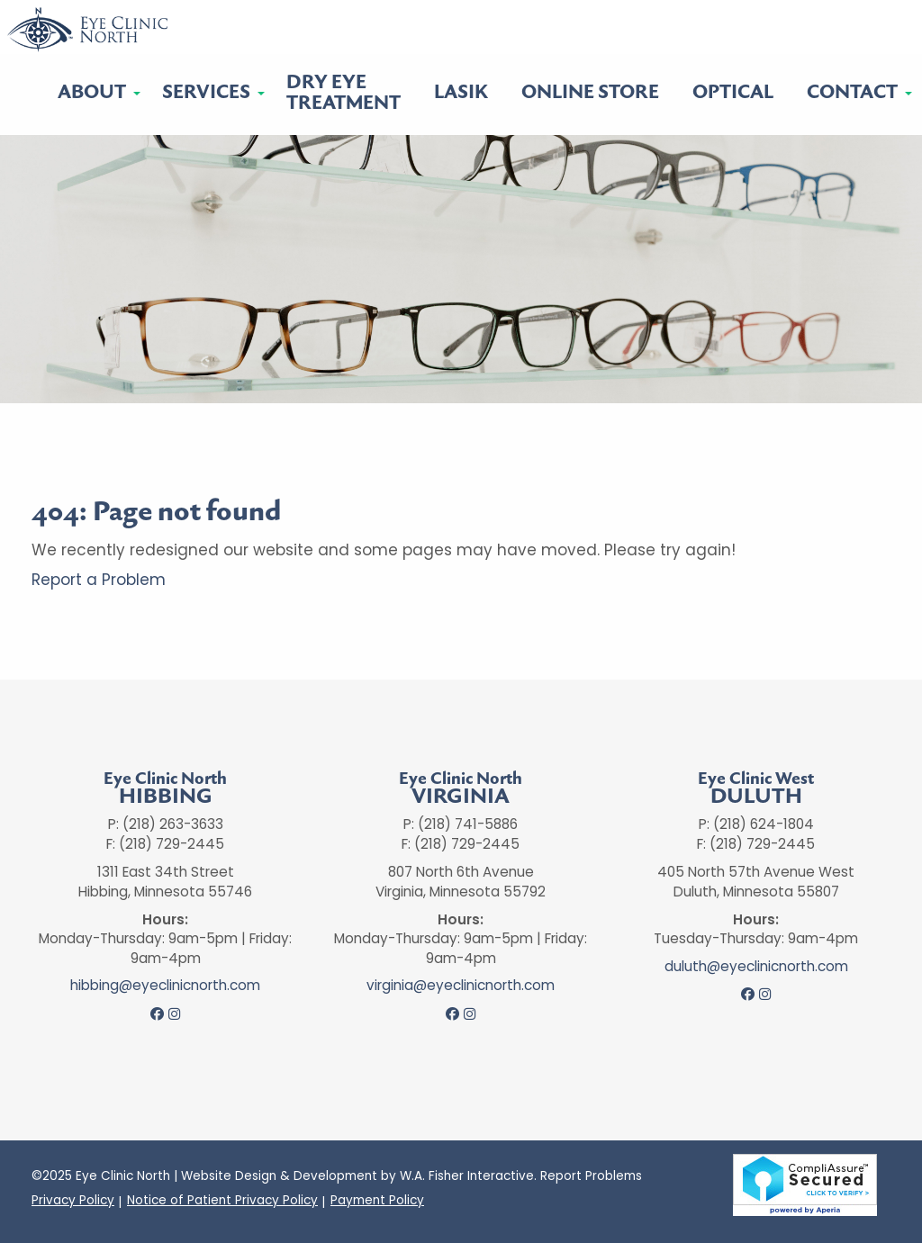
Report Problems (591, 1175)
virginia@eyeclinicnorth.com (460, 986)
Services (206, 92)
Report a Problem (99, 579)
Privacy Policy (73, 1200)
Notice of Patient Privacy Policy (222, 1200)
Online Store (590, 92)
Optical (732, 92)
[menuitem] (93, 93)
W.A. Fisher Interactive (467, 1175)
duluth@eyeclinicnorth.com (756, 967)
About (92, 92)
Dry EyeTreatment (343, 92)
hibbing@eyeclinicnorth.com (165, 986)
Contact (852, 92)
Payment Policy (377, 1200)
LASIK (461, 92)
